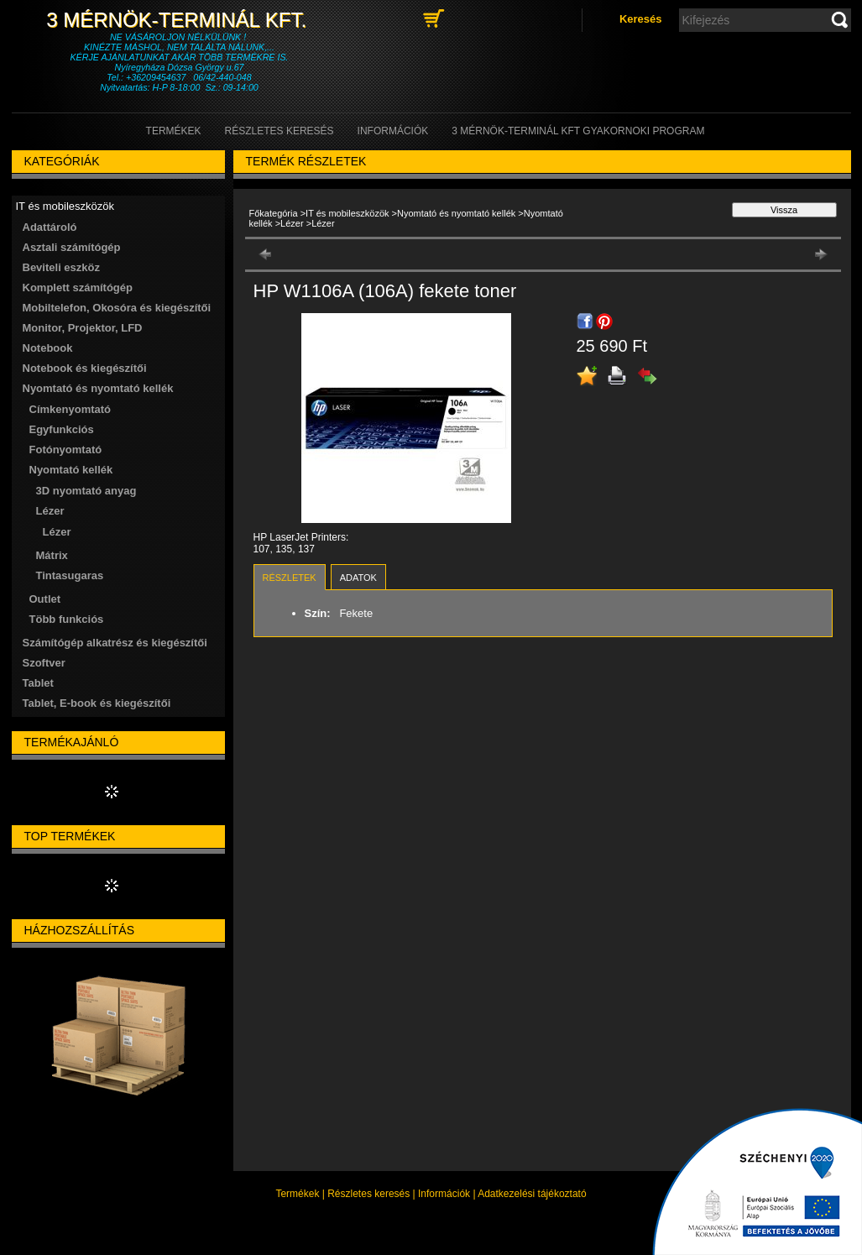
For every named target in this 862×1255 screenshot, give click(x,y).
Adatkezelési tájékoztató (532, 1194)
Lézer (57, 532)
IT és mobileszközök (347, 213)
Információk (444, 1194)
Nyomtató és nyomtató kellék (456, 213)
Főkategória (273, 213)
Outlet (45, 599)
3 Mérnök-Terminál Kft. (178, 19)
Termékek (297, 1194)
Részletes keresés (368, 1194)
